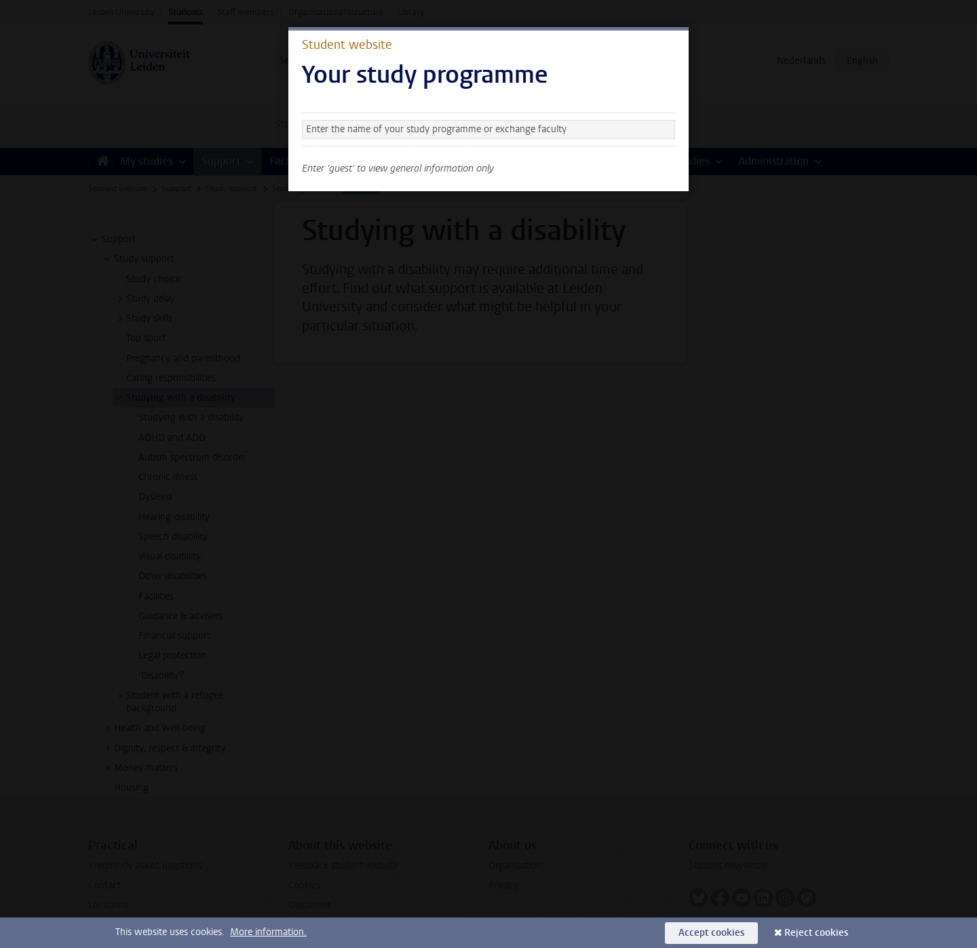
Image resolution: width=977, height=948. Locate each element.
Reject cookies (816, 932)
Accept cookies (711, 932)
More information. (268, 932)
